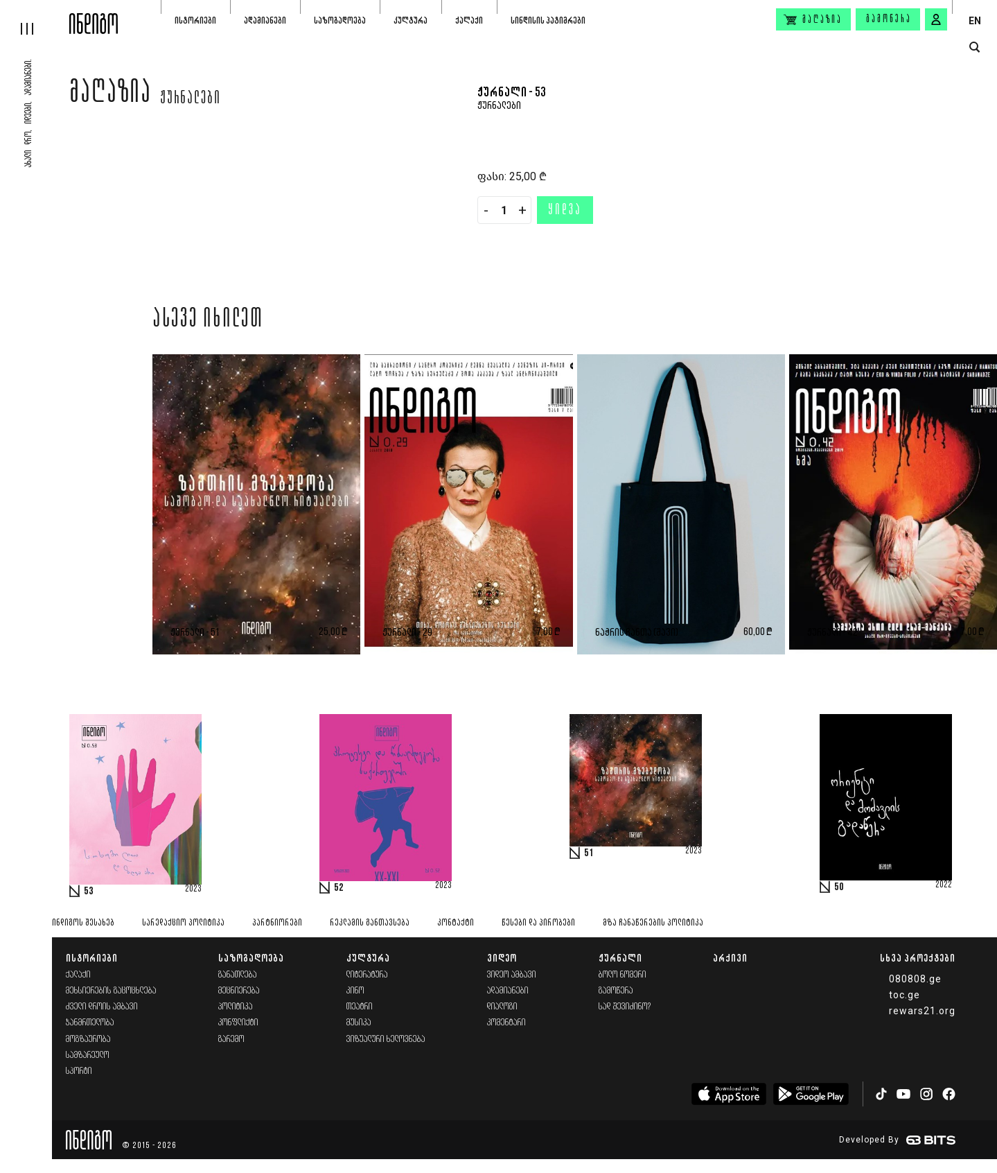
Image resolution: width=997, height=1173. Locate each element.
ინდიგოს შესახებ (83, 923)
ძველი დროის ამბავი (102, 1007)
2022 (943, 885)
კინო (355, 991)
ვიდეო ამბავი (511, 975)
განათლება (237, 975)
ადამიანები (265, 20)
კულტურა (410, 20)
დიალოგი (502, 1007)
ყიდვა (565, 210)
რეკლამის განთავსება (369, 923)
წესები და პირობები (538, 923)
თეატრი (359, 1007)
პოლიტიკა (235, 1007)
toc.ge (904, 994)
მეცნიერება (239, 991)
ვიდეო (502, 957)
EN (975, 20)
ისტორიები (195, 20)
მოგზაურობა (88, 1039)
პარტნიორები (277, 923)
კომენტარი (506, 1023)
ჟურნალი (620, 957)
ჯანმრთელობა (90, 1023)
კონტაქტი (455, 923)
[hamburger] (34, 17)
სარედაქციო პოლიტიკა (183, 923)
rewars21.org (922, 1010)
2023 (193, 889)
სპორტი (79, 1071)
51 (589, 853)
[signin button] (936, 19)
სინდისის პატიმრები (548, 20)
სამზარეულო (87, 1055)
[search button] (974, 47)
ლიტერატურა (367, 975)
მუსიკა (358, 1023)
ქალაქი (469, 20)
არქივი (730, 957)
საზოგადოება (340, 20)
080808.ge (915, 978)
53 (89, 891)
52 (339, 888)
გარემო (231, 1039)
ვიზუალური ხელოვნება (385, 1039)
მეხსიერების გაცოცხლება (111, 991)
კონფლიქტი (238, 1023)
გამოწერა (889, 19)
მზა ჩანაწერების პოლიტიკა (653, 923)
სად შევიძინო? (625, 1007)
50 (839, 887)
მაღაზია (110, 95)
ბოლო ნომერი (622, 975)
